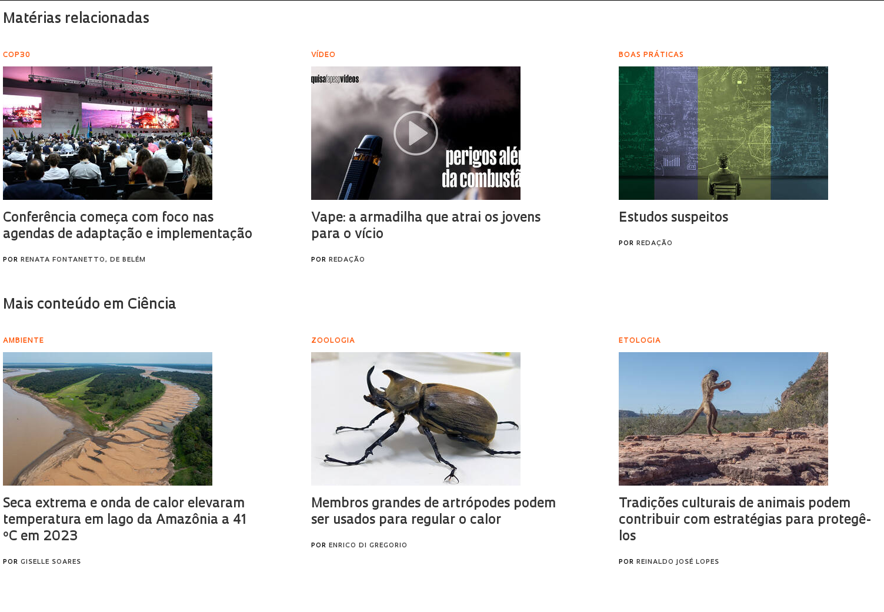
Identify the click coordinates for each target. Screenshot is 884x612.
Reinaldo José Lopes (677, 562)
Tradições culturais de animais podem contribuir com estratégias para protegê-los (745, 520)
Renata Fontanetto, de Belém (83, 260)
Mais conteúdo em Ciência (89, 305)
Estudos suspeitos (673, 218)
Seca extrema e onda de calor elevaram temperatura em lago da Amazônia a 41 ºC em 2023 (124, 520)
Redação (347, 260)
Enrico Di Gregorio (368, 546)
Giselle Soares (51, 562)
